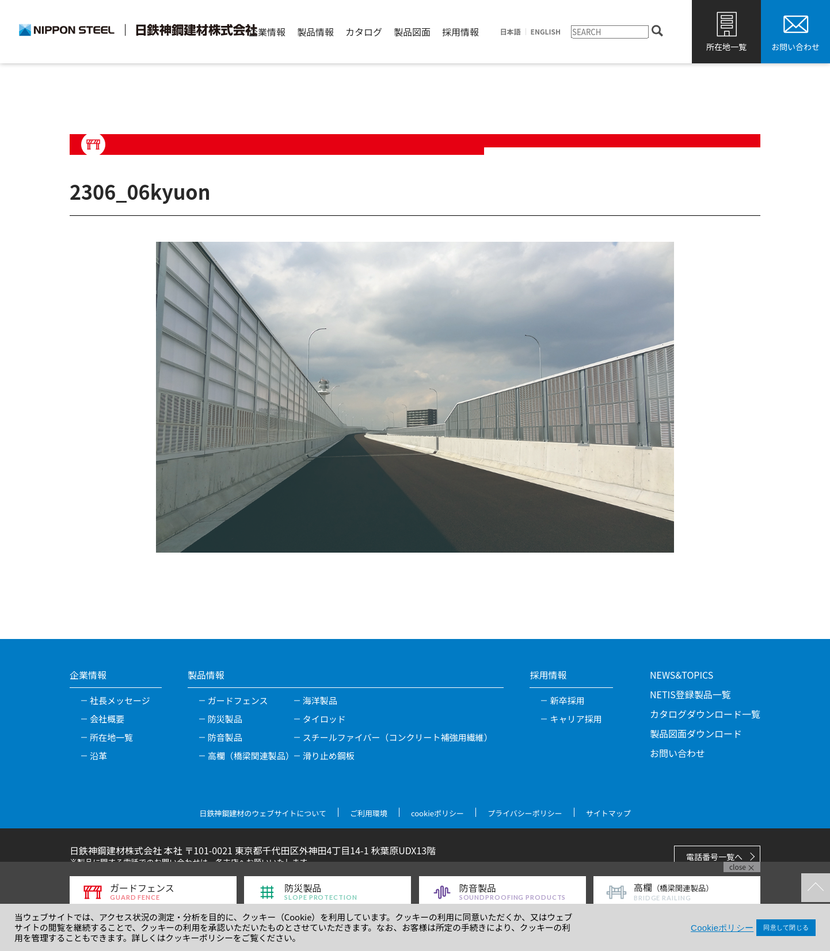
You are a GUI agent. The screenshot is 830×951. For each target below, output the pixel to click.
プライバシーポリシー (525, 813)
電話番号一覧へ (714, 856)
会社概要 (107, 719)
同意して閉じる (786, 927)
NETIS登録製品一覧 (690, 694)
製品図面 (412, 32)
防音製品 (225, 737)
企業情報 (267, 32)
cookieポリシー (437, 813)
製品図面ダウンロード (696, 733)
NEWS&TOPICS (681, 675)
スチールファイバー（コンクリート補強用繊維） (398, 737)
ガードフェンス (238, 700)
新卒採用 (567, 700)
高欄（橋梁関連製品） (251, 756)
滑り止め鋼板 (329, 756)
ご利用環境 (368, 813)
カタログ (363, 32)
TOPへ (815, 887)
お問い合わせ (795, 46)
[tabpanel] (415, 397)
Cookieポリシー (722, 927)
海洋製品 (320, 700)
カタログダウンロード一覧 (705, 714)
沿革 (98, 756)
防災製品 (225, 719)
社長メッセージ (120, 700)
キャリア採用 (575, 719)
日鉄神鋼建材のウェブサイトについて (262, 813)
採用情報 (460, 32)
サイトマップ (608, 813)
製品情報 (315, 32)
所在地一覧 (726, 46)
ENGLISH (546, 31)
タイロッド (324, 719)
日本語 (510, 31)
